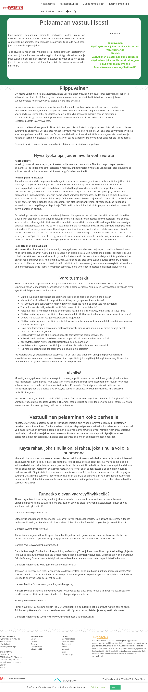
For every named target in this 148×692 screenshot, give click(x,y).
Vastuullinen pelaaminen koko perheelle (115, 56)
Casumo (34, 641)
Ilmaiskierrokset (68, 641)
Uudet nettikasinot (93, 3)
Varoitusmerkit (115, 49)
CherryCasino (36, 646)
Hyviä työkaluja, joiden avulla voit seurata (115, 46)
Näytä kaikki (36, 649)
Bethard (34, 644)
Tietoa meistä (5, 641)
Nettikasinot (48, 3)
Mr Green (34, 639)
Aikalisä (115, 53)
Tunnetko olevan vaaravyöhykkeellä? (115, 67)
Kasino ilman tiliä (119, 3)
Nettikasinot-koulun (52, 11)
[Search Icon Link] (75, 11)
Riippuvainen (115, 43)
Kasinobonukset (69, 3)
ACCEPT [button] (115, 687)
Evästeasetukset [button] (99, 687)
